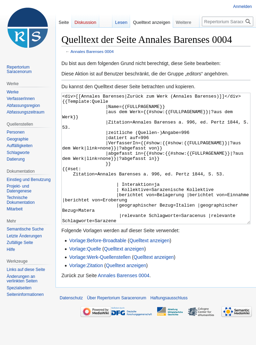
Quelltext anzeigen (149, 266)
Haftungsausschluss (168, 323)
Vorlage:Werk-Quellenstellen (99, 283)
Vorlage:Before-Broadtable (97, 266)
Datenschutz (71, 323)
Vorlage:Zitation (86, 291)
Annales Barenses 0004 (92, 51)
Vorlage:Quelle (85, 275)
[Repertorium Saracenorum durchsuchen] (227, 21)
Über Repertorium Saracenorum (116, 323)
